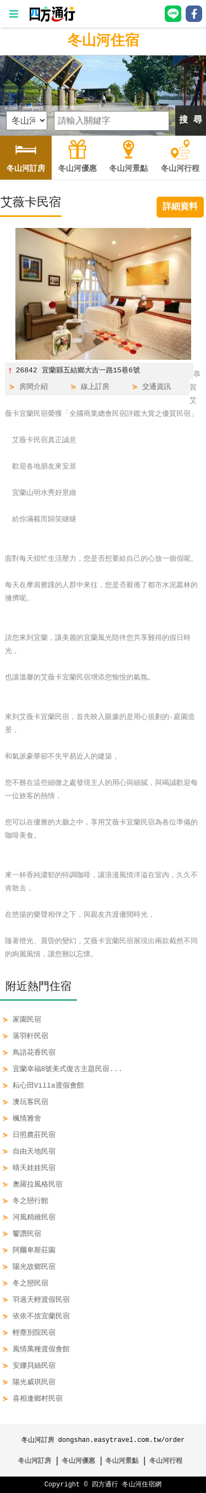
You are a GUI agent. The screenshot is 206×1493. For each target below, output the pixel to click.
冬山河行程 (165, 1461)
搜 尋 (190, 120)
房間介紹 (33, 387)
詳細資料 (180, 207)
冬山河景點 (121, 1461)
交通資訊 (156, 387)
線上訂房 (95, 387)
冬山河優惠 (78, 1461)
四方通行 (105, 1484)
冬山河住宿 (103, 41)
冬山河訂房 (34, 1461)
